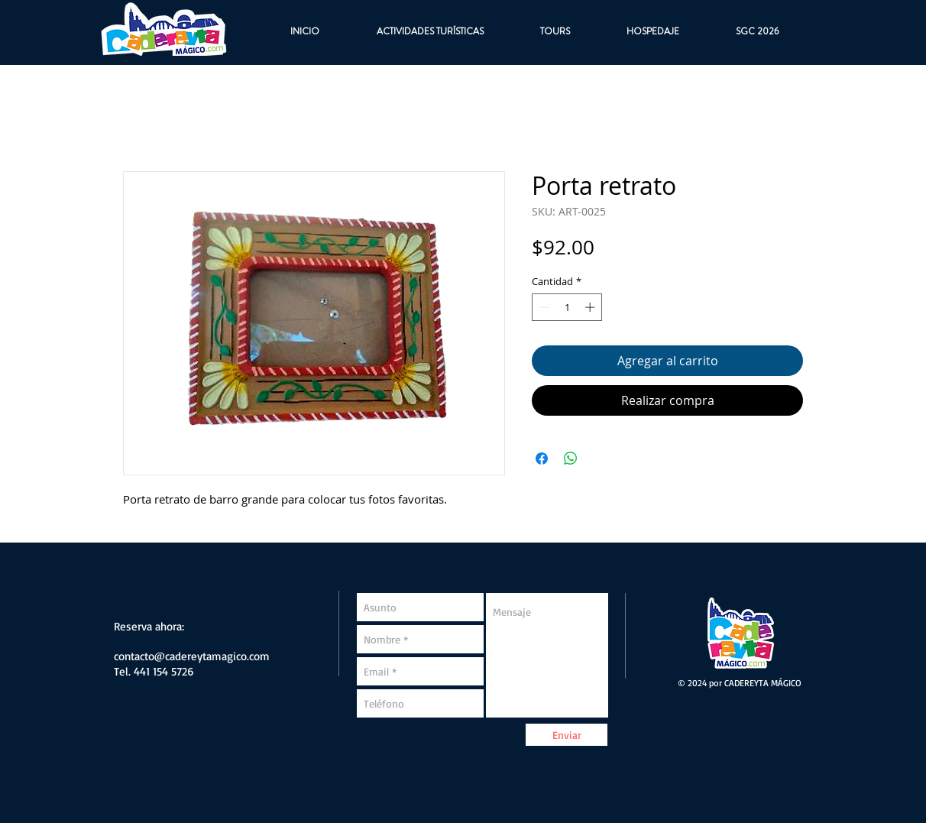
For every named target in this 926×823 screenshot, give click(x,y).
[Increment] (591, 307)
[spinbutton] (567, 307)
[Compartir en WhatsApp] (571, 458)
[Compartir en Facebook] (542, 458)
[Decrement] (543, 307)
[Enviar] (566, 735)
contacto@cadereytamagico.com (192, 656)
